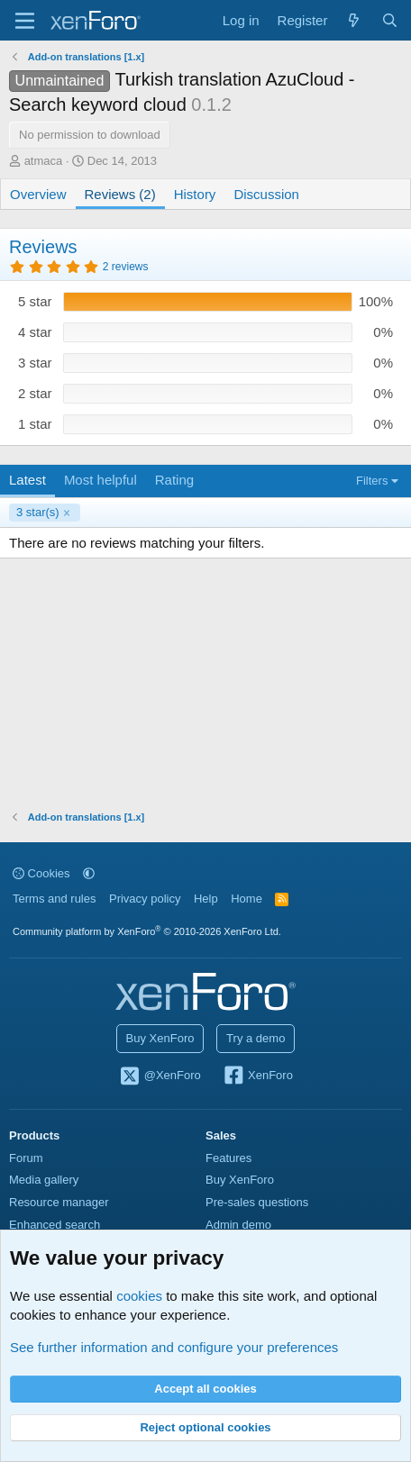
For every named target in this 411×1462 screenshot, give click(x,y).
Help (206, 898)
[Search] (389, 20)
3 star (35, 362)
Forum (26, 1158)
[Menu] (25, 21)
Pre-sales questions (257, 1202)
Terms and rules (54, 898)
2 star (35, 393)
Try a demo (255, 1038)
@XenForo (159, 1076)
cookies (139, 1295)
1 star (35, 423)
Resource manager (59, 1202)
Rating (174, 479)
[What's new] (353, 20)
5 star (35, 301)
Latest (27, 479)
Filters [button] (372, 480)
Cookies (41, 873)
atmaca (43, 161)
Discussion (266, 194)
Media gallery (43, 1179)
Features (228, 1158)
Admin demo (238, 1224)
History (195, 194)
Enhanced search (54, 1224)
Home (246, 898)
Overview (38, 194)
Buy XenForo (160, 1038)
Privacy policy (144, 898)
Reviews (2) (120, 194)
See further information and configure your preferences (174, 1347)
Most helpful (100, 479)
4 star (35, 332)
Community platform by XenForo (147, 931)
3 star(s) (37, 512)
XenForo (257, 1076)
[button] (88, 873)
